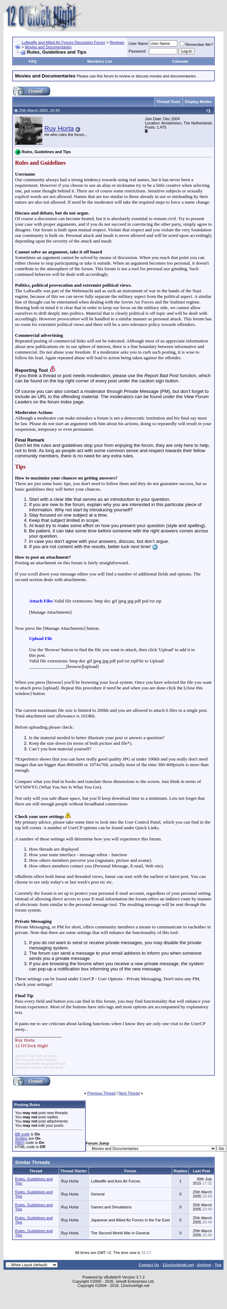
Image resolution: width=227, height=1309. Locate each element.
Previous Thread (101, 1093)
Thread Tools (168, 102)
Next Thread (129, 1093)
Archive (204, 1265)
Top (218, 1265)
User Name (138, 43)
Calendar (180, 61)
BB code (22, 1134)
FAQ (33, 61)
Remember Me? (196, 44)
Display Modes (198, 102)
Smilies (21, 1138)
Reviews (117, 42)
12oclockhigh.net (178, 1265)
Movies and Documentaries (48, 47)
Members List (99, 61)
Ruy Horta (59, 128)
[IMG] (19, 1142)
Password (137, 51)
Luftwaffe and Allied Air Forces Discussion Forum (63, 42)
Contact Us (149, 1265)
